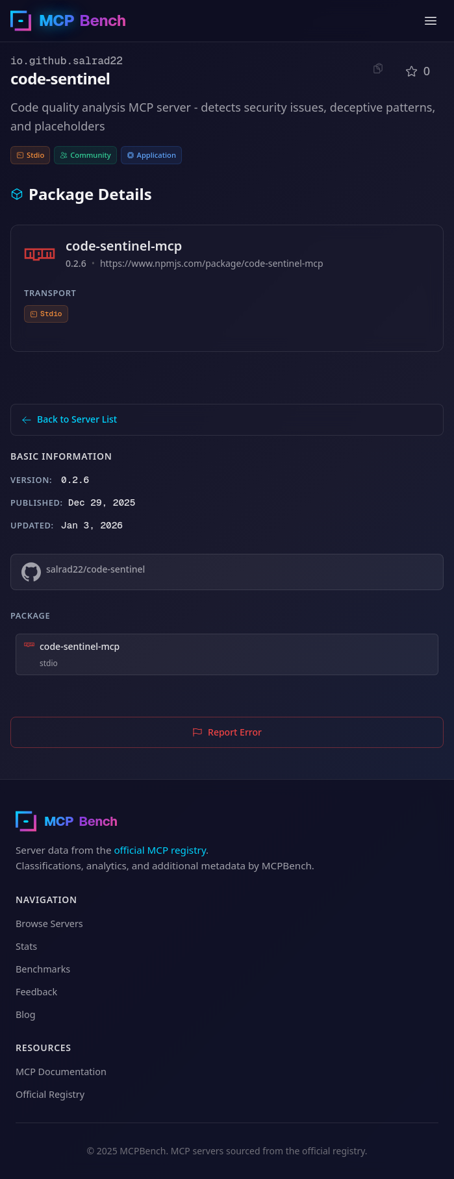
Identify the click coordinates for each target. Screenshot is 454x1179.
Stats (26, 946)
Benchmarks (43, 969)
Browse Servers (49, 923)
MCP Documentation (61, 1071)
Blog (26, 1014)
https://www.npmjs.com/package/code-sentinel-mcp (211, 263)
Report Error (227, 732)
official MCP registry (160, 849)
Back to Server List (69, 419)
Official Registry (50, 1094)
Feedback (36, 992)
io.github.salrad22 (66, 61)
